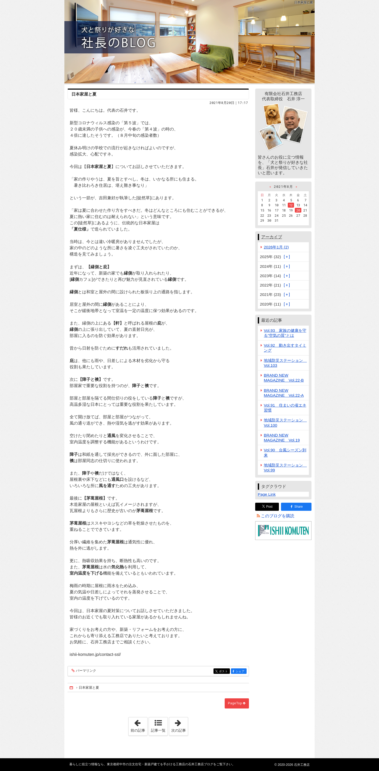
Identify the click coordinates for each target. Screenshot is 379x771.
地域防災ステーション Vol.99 (285, 467)
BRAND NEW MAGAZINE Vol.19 (282, 437)
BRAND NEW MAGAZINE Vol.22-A (284, 392)
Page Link (267, 494)
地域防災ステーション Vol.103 (285, 363)
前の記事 (139, 724)
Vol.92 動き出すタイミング (285, 347)
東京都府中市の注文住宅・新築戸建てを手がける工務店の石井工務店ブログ (189, 41)
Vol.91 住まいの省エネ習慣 (285, 407)
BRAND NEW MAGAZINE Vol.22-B (284, 377)
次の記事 (179, 724)
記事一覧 (158, 730)
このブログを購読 (277, 516)
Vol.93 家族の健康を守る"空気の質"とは (285, 333)
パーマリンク (85, 671)
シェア (241, 671)
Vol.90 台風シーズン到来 (285, 452)
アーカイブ (271, 237)
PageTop (235, 703)
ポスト (224, 671)
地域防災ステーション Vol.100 (285, 422)
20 (298, 210)
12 (291, 205)
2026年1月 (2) (276, 247)
